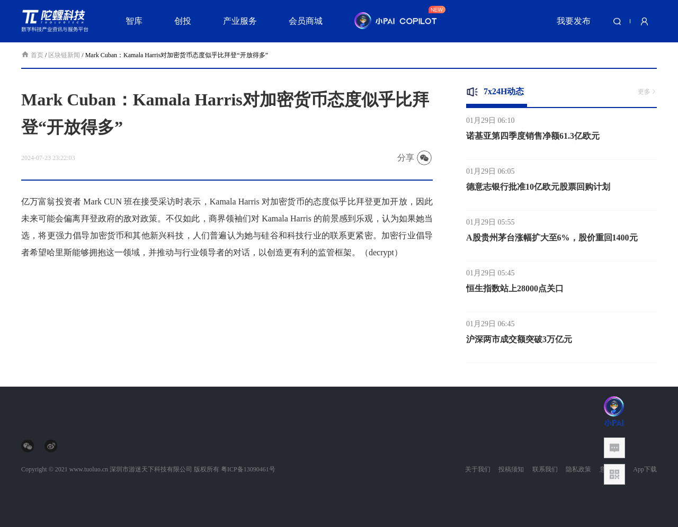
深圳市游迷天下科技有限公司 (151, 469)
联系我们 (545, 469)
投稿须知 (511, 469)
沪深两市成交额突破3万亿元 (519, 342)
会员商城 (306, 20)
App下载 (645, 469)
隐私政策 (578, 469)
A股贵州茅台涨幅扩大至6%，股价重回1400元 (552, 240)
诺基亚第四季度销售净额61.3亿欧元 (533, 139)
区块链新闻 (64, 55)
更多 (647, 91)
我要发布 (574, 20)
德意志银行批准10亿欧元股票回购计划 (538, 189)
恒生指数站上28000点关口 (515, 291)
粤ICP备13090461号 (248, 469)
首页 (33, 55)
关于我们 (477, 469)
